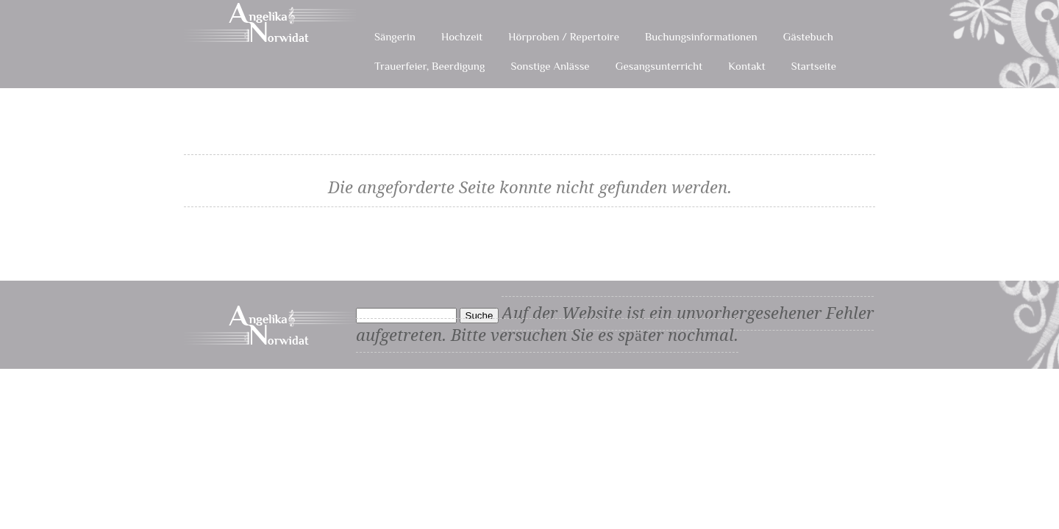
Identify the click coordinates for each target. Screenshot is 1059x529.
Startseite (813, 66)
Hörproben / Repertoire (563, 36)
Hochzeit (461, 36)
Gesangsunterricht (659, 66)
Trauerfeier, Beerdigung (429, 66)
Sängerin (395, 36)
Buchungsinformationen (701, 36)
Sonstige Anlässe (549, 66)
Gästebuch (808, 36)
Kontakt (746, 66)
